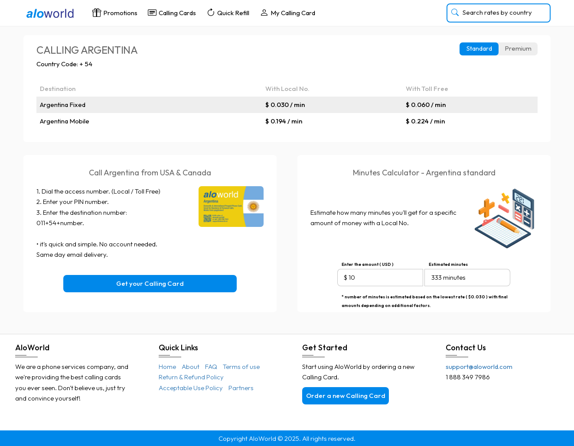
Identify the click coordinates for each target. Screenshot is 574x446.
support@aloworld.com (479, 366)
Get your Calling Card (150, 283)
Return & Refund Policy (191, 377)
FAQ (211, 366)
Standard (479, 48)
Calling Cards (172, 12)
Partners (241, 388)
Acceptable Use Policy (191, 388)
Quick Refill (227, 12)
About (190, 366)
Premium (518, 48)
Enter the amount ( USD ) (368, 264)
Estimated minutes (448, 264)
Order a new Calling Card (345, 395)
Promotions (114, 12)
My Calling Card (287, 12)
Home (167, 366)
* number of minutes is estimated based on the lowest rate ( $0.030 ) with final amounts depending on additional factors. (425, 297)
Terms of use (241, 366)
